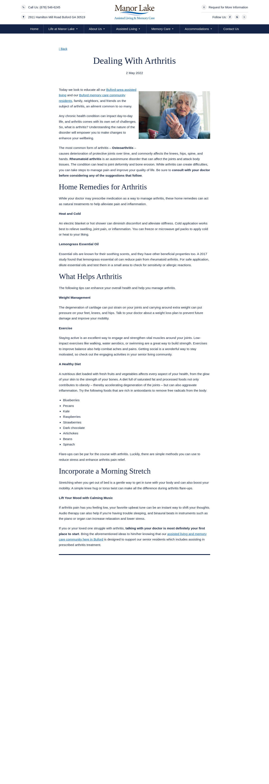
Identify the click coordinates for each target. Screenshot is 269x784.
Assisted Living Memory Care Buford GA (93, 78)
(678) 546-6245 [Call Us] (50, 7)
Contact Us (231, 29)
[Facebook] (230, 17)
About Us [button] (95, 29)
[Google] (238, 17)
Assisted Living (126, 29)
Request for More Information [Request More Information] (228, 7)
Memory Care (160, 29)
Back (63, 49)
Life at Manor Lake (61, 29)
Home (34, 29)
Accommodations (197, 29)
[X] (245, 17)
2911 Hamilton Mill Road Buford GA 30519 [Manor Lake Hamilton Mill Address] (56, 17)
